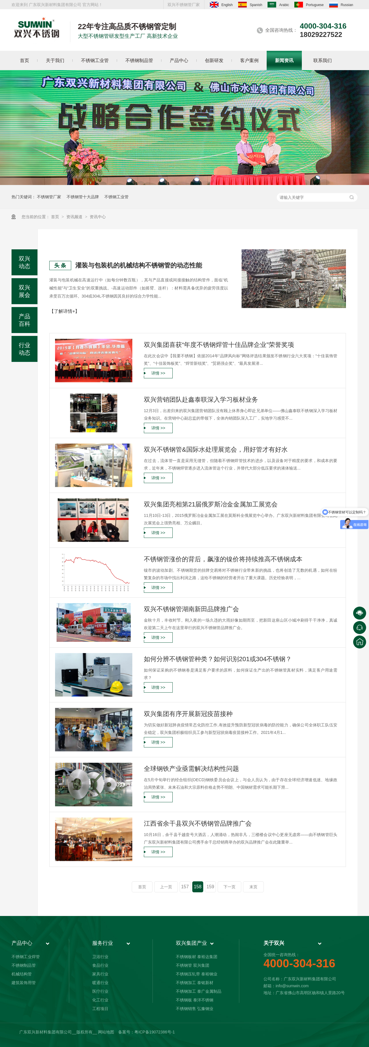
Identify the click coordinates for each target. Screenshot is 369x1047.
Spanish (250, 5)
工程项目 (100, 1008)
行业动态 (24, 349)
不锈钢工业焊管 (26, 956)
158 (198, 886)
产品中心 (22, 943)
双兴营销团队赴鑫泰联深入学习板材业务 (201, 399)
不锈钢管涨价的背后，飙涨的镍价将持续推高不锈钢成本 (223, 559)
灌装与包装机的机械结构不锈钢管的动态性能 (138, 265)
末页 (253, 887)
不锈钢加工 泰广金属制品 (198, 991)
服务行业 (102, 943)
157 (185, 886)
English (221, 5)
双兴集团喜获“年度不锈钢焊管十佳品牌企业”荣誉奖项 (219, 344)
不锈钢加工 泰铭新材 (194, 982)
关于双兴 (273, 943)
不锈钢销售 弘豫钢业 (194, 1008)
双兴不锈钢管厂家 (183, 4)
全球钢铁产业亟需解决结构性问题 (191, 768)
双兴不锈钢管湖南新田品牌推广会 (191, 609)
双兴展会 (24, 291)
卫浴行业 (100, 956)
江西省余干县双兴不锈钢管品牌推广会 (198, 823)
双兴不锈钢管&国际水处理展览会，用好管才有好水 (216, 449)
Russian (341, 5)
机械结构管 (22, 974)
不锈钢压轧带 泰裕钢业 (196, 974)
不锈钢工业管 (116, 197)
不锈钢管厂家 (49, 197)
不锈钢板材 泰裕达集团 (196, 956)
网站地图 (106, 1032)
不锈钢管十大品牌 (83, 197)
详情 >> (158, 373)
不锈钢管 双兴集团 (192, 965)
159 (210, 886)
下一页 (229, 887)
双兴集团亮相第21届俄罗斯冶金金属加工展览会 (211, 504)
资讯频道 (75, 216)
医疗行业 (100, 991)
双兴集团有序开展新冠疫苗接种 (188, 713)
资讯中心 (98, 216)
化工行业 (100, 1000)
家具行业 (100, 974)
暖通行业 (100, 982)
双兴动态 (24, 262)
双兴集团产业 (191, 943)
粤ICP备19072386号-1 (154, 1032)
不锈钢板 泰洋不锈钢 (194, 1000)
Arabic (278, 5)
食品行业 (100, 965)
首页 (55, 216)
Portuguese (308, 5)
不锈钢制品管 (24, 965)
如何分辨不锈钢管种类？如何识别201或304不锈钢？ (218, 659)
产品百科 (24, 320)
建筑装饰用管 (24, 982)
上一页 (166, 887)
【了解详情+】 (64, 311)
